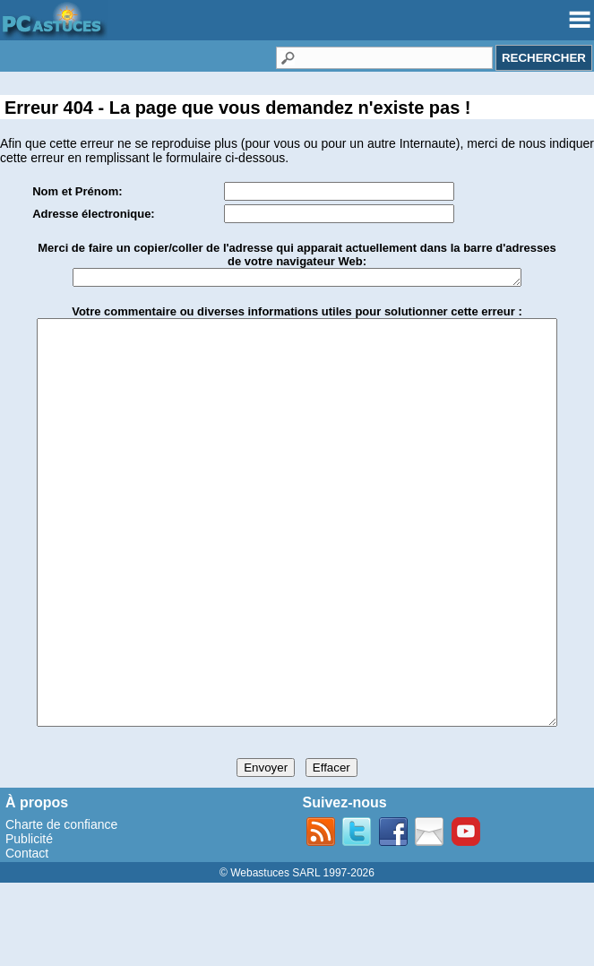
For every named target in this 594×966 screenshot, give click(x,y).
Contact (26, 936)
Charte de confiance (61, 908)
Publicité (29, 922)
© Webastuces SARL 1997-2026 (297, 956)
